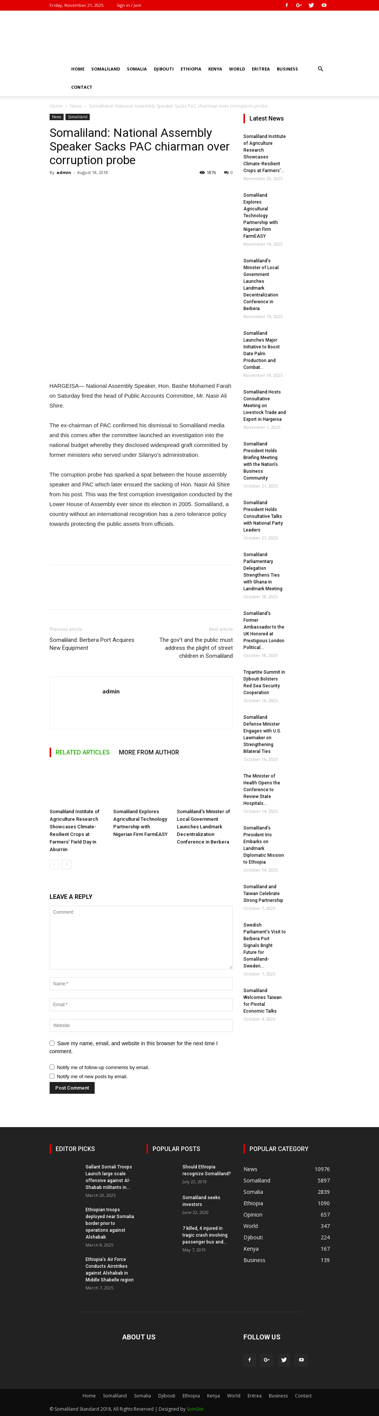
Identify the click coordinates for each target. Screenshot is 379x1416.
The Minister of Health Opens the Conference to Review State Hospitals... (261, 789)
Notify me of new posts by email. (92, 1076)
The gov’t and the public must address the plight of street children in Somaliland (196, 648)
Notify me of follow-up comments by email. (103, 1067)
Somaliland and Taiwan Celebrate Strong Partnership (263, 893)
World (237, 69)
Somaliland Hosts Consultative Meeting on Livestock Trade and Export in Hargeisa (264, 405)
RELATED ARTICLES (83, 752)
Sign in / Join (129, 5)
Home (77, 69)
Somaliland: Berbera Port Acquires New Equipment (92, 644)
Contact (81, 87)
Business (287, 69)
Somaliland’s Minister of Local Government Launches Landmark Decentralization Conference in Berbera (203, 827)
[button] (321, 69)
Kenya (215, 69)
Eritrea (261, 69)
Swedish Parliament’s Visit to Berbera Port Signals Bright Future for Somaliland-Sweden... (264, 945)
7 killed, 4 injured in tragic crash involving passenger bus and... (205, 1235)
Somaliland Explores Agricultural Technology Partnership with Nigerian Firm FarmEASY (260, 216)
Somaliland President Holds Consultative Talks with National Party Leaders (263, 516)
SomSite (195, 1409)
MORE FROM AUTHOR (149, 752)
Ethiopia (191, 69)
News (76, 106)
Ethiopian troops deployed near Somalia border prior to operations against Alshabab (110, 1223)
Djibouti (164, 69)
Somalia (137, 69)
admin (63, 172)
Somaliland (105, 69)
